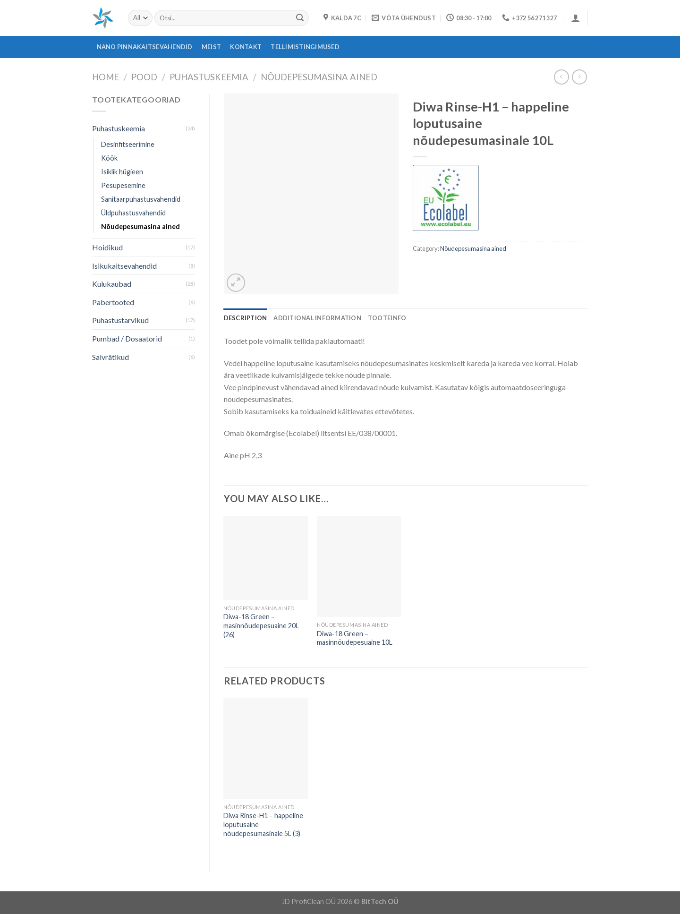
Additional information (317, 318)
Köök (109, 158)
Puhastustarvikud (120, 320)
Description (245, 318)
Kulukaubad (111, 283)
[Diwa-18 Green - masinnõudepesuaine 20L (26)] (265, 558)
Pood (144, 77)
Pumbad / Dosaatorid (127, 338)
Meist (211, 47)
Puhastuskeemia (209, 77)
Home (105, 77)
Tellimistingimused (305, 47)
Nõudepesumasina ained (319, 77)
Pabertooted (113, 302)
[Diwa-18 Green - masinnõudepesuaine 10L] (359, 566)
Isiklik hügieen (122, 172)
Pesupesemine (123, 185)
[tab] (245, 317)
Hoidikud (107, 247)
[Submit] (300, 18)
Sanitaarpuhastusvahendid (140, 199)
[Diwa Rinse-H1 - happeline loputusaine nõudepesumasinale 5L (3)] (265, 748)
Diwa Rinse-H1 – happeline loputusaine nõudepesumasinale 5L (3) (263, 824)
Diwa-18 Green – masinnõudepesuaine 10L (354, 638)
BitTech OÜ (380, 901)
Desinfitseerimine (127, 144)
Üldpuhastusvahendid (133, 213)
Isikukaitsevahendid (124, 265)
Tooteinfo (387, 318)
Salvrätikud (110, 356)
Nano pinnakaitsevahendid (145, 47)
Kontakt (246, 47)
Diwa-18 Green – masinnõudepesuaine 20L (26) (261, 625)
